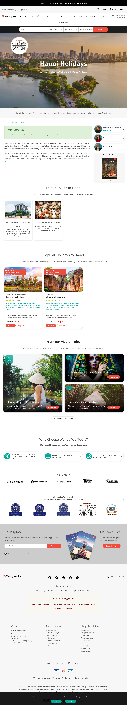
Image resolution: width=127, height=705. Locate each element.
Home (6, 122)
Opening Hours (63, 586)
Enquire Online (108, 147)
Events (80, 16)
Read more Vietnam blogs (63, 418)
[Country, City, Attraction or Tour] (34, 29)
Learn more (90, 697)
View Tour (10, 326)
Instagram (63, 577)
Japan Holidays (51, 635)
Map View (21, 326)
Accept (56, 701)
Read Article (52, 407)
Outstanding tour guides (76, 113)
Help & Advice (90, 626)
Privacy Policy (86, 648)
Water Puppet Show (48, 222)
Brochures (63, 23)
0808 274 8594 (118, 15)
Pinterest (77, 577)
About (101, 16)
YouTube (70, 577)
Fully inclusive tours (23, 113)
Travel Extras (85, 641)
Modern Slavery (86, 651)
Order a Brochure (109, 155)
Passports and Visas (88, 633)
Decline (70, 701)
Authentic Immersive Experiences (99, 113)
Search (101, 30)
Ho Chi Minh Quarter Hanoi (18, 224)
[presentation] (108, 180)
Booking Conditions (88, 646)
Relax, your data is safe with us (20, 554)
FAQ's (83, 643)
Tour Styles (70, 16)
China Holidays (51, 630)
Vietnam (14, 122)
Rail (53, 16)
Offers (38, 16)
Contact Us (121, 18)
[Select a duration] (70, 29)
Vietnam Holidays (52, 633)
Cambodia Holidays (53, 641)
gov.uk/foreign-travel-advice (78, 692)
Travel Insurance (87, 638)
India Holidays (51, 638)
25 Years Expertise (58, 113)
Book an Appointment (111, 138)
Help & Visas (91, 16)
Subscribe (54, 546)
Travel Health (86, 635)
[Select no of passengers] (85, 29)
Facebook (49, 577)
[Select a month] (56, 29)
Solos (46, 16)
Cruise (60, 16)
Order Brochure (111, 546)
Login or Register (117, 9)
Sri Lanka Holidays (52, 646)
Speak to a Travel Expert (112, 128)
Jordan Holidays (51, 643)
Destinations (28, 16)
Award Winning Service (41, 113)
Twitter (56, 577)
